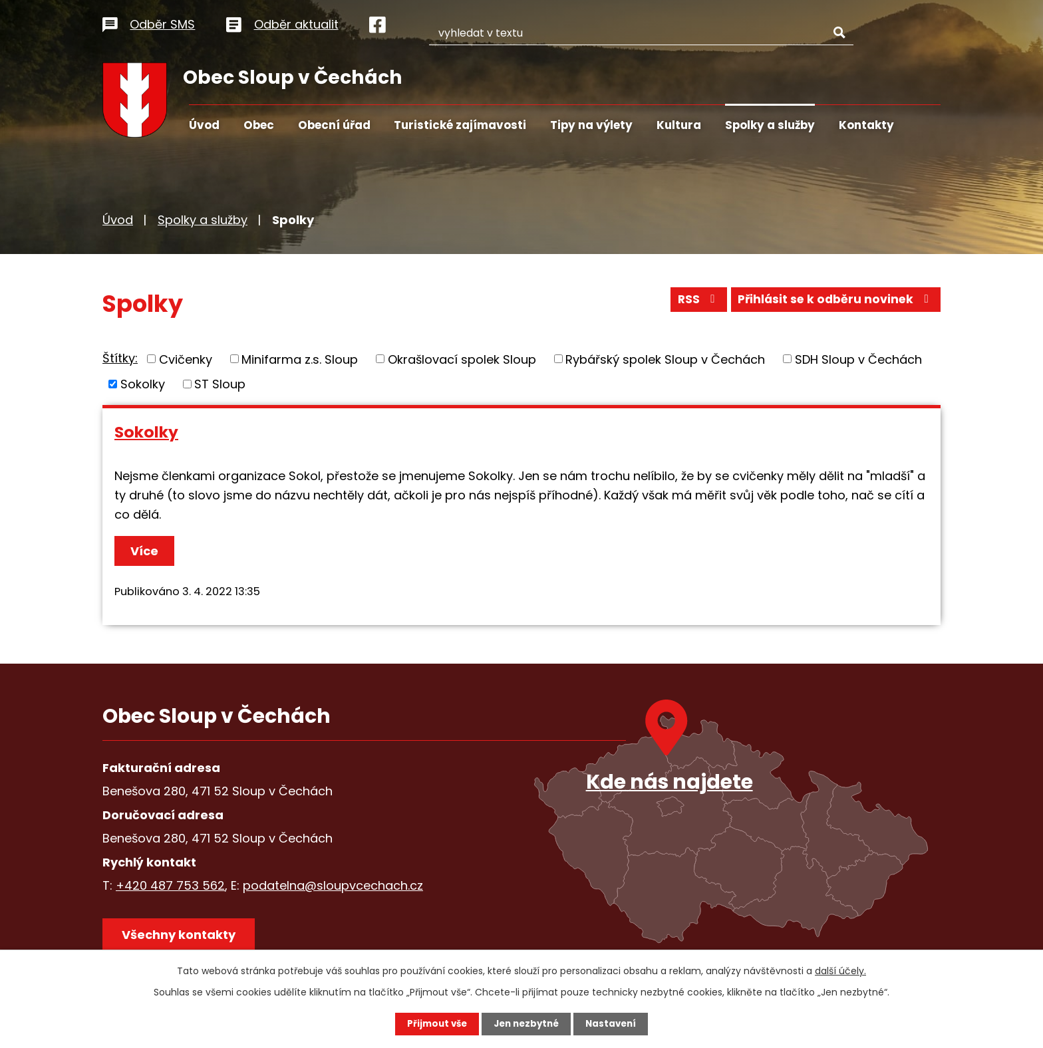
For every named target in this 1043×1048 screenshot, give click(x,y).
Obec (258, 125)
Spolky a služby (770, 125)
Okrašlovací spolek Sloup (462, 358)
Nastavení (614, 1023)
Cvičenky (185, 358)
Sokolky (142, 384)
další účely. (840, 970)
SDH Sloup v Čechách (858, 358)
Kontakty (866, 125)
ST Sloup (219, 384)
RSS (690, 302)
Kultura (679, 125)
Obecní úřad (334, 125)
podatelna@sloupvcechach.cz (333, 885)
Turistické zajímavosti (460, 125)
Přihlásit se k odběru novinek (833, 302)
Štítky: (120, 358)
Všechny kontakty (182, 938)
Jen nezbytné (526, 1023)
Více (146, 551)
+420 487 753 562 (170, 885)
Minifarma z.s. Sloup (299, 358)
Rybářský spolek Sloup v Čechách (665, 358)
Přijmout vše (433, 1023)
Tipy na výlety (591, 125)
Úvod (204, 125)
